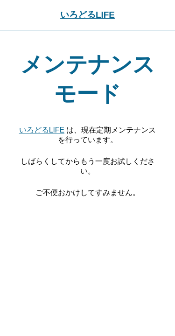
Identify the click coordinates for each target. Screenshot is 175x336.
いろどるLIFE (87, 15)
